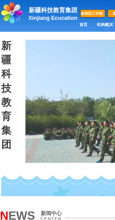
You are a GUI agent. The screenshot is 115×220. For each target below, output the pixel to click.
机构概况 (105, 24)
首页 (83, 24)
